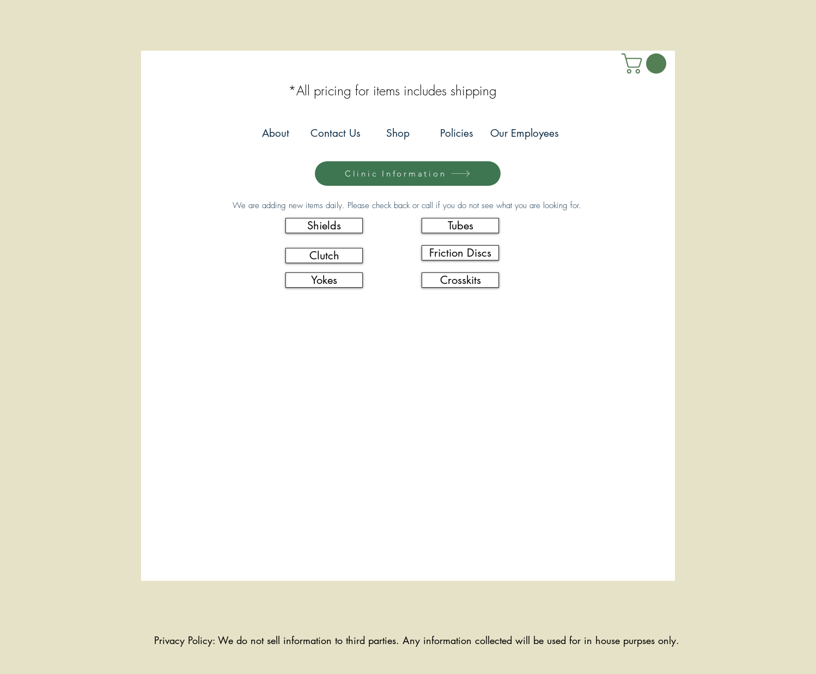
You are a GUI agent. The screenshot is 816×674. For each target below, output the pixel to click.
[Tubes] (460, 225)
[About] (275, 133)
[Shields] (324, 225)
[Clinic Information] (408, 173)
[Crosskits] (460, 280)
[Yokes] (324, 280)
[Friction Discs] (460, 252)
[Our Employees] (524, 133)
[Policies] (457, 133)
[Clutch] (324, 255)
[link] (646, 63)
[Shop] (398, 133)
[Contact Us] (335, 133)
